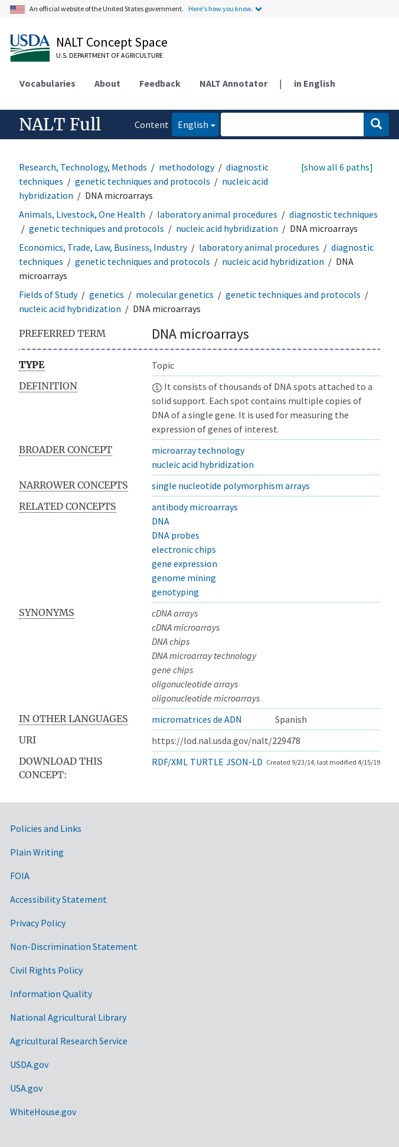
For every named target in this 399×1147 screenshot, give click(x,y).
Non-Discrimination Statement (74, 946)
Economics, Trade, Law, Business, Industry (103, 247)
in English (314, 83)
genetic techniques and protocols (142, 181)
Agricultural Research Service (68, 1041)
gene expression (184, 563)
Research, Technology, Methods (83, 167)
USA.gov (26, 1088)
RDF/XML (170, 762)
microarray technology (198, 450)
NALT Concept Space (112, 42)
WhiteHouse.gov (43, 1111)
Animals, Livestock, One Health (82, 214)
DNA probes (176, 535)
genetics (106, 294)
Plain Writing (37, 852)
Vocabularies (47, 83)
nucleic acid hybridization (227, 228)
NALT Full (60, 124)
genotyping (175, 592)
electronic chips (184, 549)
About (107, 83)
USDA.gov (29, 1064)
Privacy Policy (38, 923)
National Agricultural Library (68, 1017)
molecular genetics (175, 294)
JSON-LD (244, 762)
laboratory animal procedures (217, 214)
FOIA (20, 875)
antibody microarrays (195, 507)
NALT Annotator (233, 83)
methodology (186, 167)
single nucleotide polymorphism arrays (231, 485)
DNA (160, 521)
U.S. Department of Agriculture (109, 55)
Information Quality (51, 993)
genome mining (184, 578)
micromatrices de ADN (197, 719)
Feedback (160, 83)
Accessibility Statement (58, 899)
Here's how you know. (220, 8)
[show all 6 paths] (337, 167)
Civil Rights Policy (46, 970)
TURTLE (207, 762)
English (190, 123)
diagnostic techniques (333, 214)
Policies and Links (45, 828)
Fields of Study (48, 294)
